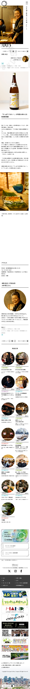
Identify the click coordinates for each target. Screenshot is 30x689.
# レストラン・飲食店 (5, 67)
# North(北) (16, 67)
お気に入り (5, 585)
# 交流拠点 (3, 65)
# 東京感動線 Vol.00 (24, 67)
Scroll (29, 57)
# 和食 (15, 65)
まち (17, 580)
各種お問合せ (6, 667)
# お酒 (19, 65)
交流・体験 (18, 578)
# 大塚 (12, 67)
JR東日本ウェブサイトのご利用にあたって (13, 663)
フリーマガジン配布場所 (22, 583)
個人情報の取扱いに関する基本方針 (11, 665)
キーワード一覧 (6, 583)
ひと (4, 578)
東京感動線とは (20, 585)
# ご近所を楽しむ (10, 65)
